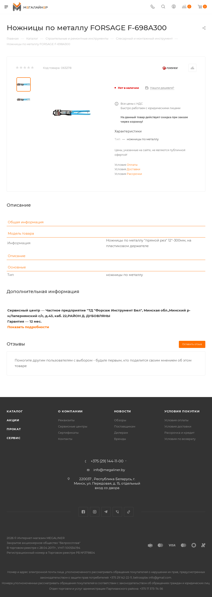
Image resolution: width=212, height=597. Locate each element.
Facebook (83, 512)
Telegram (106, 512)
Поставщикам (124, 426)
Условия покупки (182, 411)
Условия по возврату (180, 439)
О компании (70, 411)
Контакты (65, 439)
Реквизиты (66, 420)
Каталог (15, 411)
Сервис (13, 438)
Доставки (133, 169)
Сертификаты (68, 432)
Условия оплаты (176, 420)
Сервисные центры (72, 426)
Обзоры (120, 420)
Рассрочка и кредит (179, 432)
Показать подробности (28, 327)
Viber (117, 512)
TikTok (128, 512)
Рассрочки (134, 174)
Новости (122, 411)
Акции (13, 420)
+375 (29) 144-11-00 (107, 461)
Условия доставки (177, 426)
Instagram (94, 512)
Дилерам (121, 432)
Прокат (14, 429)
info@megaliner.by (109, 470)
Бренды (120, 439)
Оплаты (132, 164)
